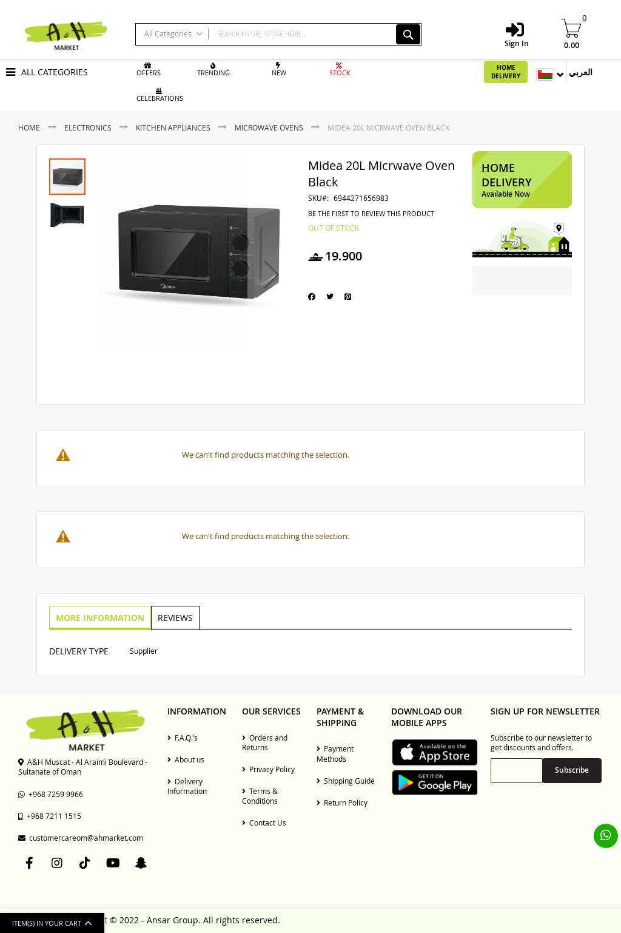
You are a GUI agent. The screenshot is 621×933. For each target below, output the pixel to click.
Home (29, 127)
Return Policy (342, 802)
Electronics (88, 127)
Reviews (173, 617)
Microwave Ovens (269, 127)
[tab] (99, 618)
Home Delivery (505, 71)
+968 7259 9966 (50, 794)
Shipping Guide (346, 780)
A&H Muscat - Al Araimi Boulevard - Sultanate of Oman (82, 766)
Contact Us (264, 822)
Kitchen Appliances (173, 127)
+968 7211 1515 (49, 816)
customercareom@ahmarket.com (80, 838)
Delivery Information (187, 786)
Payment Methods (335, 753)
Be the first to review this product (371, 213)
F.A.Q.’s (182, 737)
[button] (271, 274)
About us (185, 759)
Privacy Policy (268, 769)
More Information (99, 617)
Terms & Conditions (260, 796)
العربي (580, 72)
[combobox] (278, 34)
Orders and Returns (264, 742)
